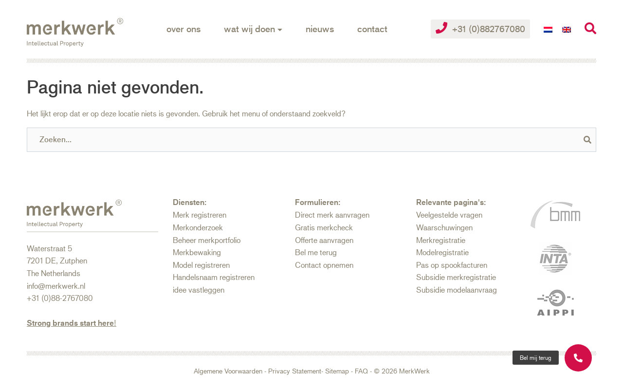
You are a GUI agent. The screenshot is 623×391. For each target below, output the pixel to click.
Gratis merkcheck (324, 227)
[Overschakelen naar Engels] (566, 29)
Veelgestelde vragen (449, 214)
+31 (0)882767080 (480, 28)
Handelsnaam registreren (214, 276)
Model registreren (201, 264)
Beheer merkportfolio (206, 239)
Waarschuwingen (444, 227)
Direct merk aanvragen (332, 214)
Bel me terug (316, 252)
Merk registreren (199, 214)
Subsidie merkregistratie (456, 276)
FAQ (361, 371)
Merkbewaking (197, 252)
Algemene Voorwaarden (228, 371)
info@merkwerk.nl (56, 285)
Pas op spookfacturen (451, 264)
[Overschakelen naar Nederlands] (548, 29)
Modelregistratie (442, 252)
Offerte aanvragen (324, 239)
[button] (536, 358)
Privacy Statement (294, 371)
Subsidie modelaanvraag (456, 289)
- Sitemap (335, 371)
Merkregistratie (440, 239)
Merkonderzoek (198, 227)
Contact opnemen (324, 264)
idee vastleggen (198, 289)
